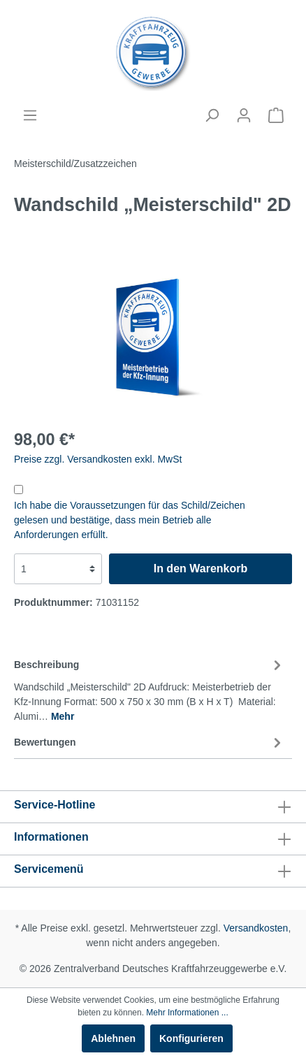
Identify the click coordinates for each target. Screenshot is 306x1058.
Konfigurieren (191, 1038)
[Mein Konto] (244, 115)
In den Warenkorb (201, 568)
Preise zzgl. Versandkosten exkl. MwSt (98, 459)
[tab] (149, 688)
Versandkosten (256, 928)
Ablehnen (113, 1038)
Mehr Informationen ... (187, 1012)
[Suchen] (212, 115)
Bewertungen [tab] (149, 742)
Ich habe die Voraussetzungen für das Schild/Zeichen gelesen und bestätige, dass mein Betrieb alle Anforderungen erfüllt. (129, 520)
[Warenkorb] (276, 115)
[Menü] (30, 115)
